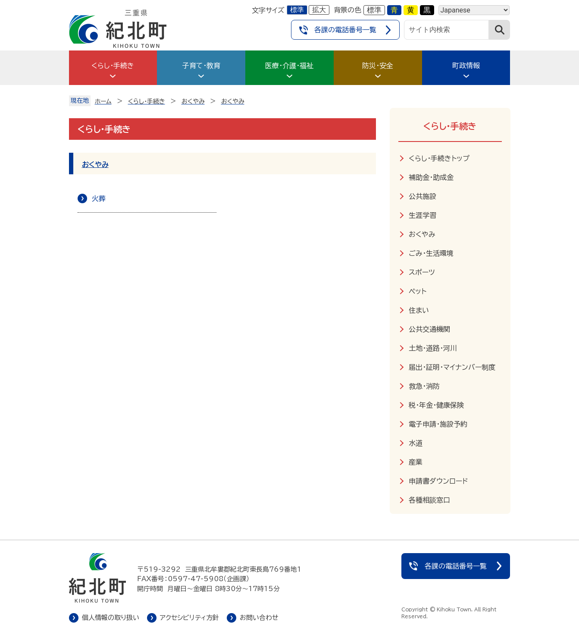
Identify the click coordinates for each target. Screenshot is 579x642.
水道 (416, 443)
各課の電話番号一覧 (345, 29)
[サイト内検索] (446, 30)
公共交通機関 (429, 329)
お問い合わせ (259, 617)
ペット (417, 291)
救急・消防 (424, 386)
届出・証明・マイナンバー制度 (452, 367)
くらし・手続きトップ (439, 158)
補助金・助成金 (431, 177)
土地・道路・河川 (433, 348)
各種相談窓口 (429, 500)
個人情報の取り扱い (110, 617)
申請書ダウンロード (438, 481)
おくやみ (95, 164)
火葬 (99, 198)
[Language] (474, 10)
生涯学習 (422, 215)
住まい (419, 310)
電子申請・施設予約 (438, 424)
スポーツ (422, 272)
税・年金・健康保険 (436, 405)
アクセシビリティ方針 (189, 617)
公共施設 (422, 196)
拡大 (319, 10)
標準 (297, 10)
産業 (416, 462)
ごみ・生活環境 (431, 253)
